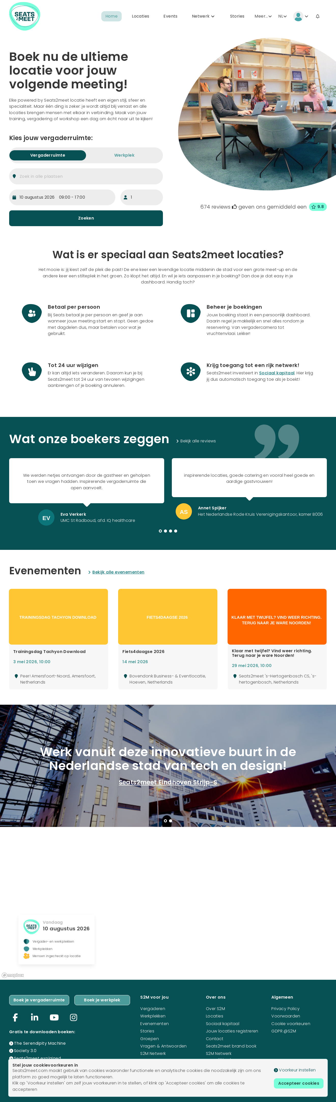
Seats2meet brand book (231, 1046)
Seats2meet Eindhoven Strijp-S (168, 782)
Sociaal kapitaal (277, 373)
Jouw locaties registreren (232, 1031)
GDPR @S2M (283, 1031)
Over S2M (215, 1009)
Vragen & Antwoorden (163, 1046)
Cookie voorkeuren (290, 1024)
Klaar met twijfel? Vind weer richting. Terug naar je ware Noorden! (272, 653)
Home (111, 16)
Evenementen (154, 1024)
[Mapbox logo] (13, 975)
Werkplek (124, 155)
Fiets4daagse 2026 (143, 651)
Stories (237, 16)
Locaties (140, 16)
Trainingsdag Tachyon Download (49, 651)
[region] (168, 903)
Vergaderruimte (47, 155)
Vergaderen (152, 1009)
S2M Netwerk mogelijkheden (221, 1057)
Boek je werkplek (102, 1000)
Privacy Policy (285, 1009)
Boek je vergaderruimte (39, 1000)
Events (170, 16)
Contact (214, 1039)
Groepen (149, 1039)
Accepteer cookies (298, 1083)
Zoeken (86, 218)
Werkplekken (152, 1016)
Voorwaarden (285, 1016)
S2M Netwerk (153, 1053)
